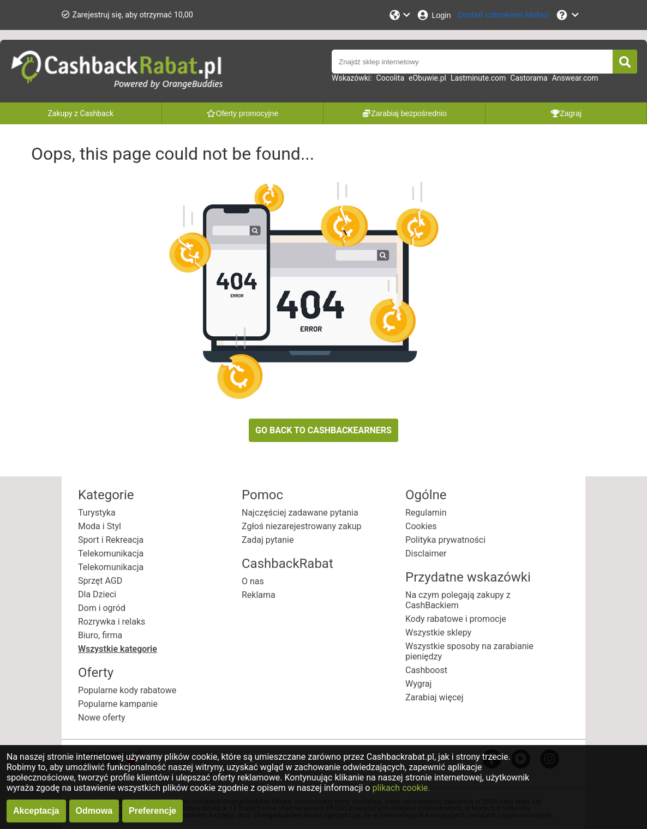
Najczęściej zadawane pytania (300, 512)
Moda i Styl (99, 526)
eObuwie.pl (427, 78)
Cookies (420, 526)
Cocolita (390, 78)
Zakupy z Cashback (80, 113)
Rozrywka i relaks (111, 621)
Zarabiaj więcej (434, 697)
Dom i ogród (101, 608)
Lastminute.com (478, 78)
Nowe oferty (101, 717)
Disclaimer (425, 553)
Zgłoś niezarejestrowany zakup (302, 526)
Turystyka (97, 512)
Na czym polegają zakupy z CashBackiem (458, 600)
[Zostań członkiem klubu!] (503, 15)
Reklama (258, 595)
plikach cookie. (401, 788)
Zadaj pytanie (267, 540)
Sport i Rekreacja (110, 540)
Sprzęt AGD (100, 581)
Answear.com (575, 78)
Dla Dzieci (97, 594)
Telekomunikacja (110, 553)
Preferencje (152, 810)
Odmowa (94, 810)
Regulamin (426, 512)
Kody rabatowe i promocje (455, 619)
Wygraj (418, 684)
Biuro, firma (100, 635)
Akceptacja (36, 810)
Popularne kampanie (118, 704)
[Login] (433, 15)
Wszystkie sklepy (438, 632)
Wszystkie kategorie (117, 649)
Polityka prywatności (445, 540)
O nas (253, 581)
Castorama (528, 78)
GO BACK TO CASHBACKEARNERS (323, 430)
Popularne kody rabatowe (127, 690)
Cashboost (426, 670)
